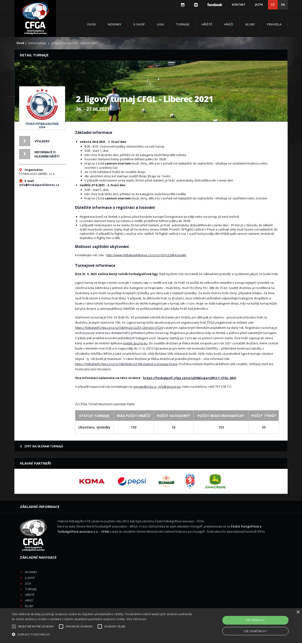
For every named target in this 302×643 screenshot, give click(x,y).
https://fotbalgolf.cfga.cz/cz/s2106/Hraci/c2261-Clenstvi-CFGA (118, 328)
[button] (102, 634)
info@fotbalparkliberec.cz (39, 185)
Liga (160, 24)
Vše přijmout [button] (255, 620)
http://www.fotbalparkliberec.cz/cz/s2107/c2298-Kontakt (146, 255)
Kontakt (238, 5)
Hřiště (206, 24)
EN (283, 5)
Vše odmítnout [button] (255, 631)
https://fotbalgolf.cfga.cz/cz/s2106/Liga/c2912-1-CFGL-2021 (189, 378)
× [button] (298, 612)
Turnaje (182, 24)
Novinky (115, 24)
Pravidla (274, 24)
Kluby (250, 24)
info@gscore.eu (169, 386)
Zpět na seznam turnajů (41, 446)
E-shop (139, 24)
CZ (273, 5)
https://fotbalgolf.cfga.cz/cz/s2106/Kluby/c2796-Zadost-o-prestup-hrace (126, 364)
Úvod (91, 24)
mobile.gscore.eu (135, 343)
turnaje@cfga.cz (145, 386)
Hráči (228, 24)
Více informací (136, 619)
